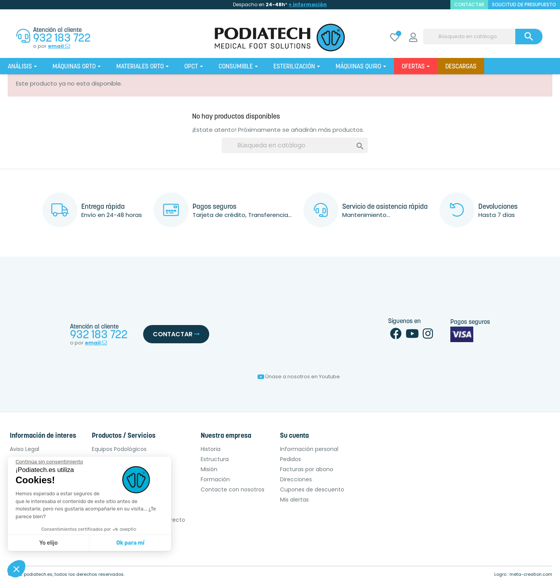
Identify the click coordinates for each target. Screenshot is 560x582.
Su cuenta (294, 436)
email (59, 46)
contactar (469, 4)
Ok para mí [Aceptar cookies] (130, 543)
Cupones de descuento (312, 489)
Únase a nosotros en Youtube (298, 376)
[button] (16, 568)
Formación (215, 479)
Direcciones (296, 479)
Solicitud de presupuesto (524, 4)
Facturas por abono (306, 469)
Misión (209, 469)
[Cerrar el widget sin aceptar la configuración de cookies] (49, 462)
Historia (210, 449)
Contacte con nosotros (232, 489)
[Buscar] (482, 36)
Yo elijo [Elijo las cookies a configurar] (48, 543)
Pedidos (290, 459)
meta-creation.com (530, 574)
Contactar (176, 334)
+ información (308, 4)
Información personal (309, 449)
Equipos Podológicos (119, 449)
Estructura (215, 459)
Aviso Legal (24, 449)
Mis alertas (294, 499)
